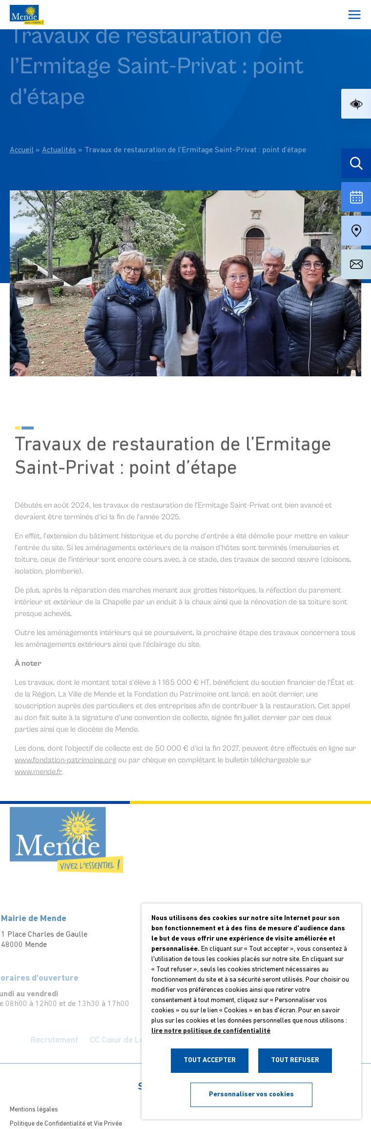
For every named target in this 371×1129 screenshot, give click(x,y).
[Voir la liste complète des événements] (356, 197)
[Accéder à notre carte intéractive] (356, 231)
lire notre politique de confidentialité (210, 1031)
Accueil (22, 130)
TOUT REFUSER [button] (295, 1060)
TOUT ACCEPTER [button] (210, 1060)
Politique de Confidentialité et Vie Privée (66, 1124)
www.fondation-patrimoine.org (65, 768)
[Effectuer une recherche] (356, 163)
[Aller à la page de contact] (356, 264)
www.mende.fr (38, 780)
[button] (356, 104)
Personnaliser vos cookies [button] (251, 1094)
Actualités (59, 130)
